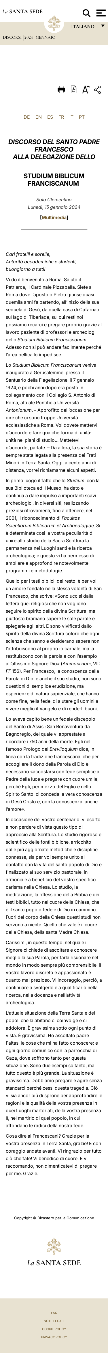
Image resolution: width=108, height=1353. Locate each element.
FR (61, 117)
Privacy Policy (54, 1337)
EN (38, 117)
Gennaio (45, 37)
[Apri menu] (100, 13)
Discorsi (13, 37)
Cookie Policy (54, 1329)
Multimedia (54, 217)
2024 (29, 37)
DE (27, 117)
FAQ (54, 1313)
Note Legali (54, 1321)
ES (50, 117)
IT (71, 117)
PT (82, 117)
